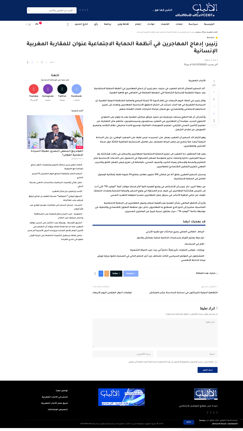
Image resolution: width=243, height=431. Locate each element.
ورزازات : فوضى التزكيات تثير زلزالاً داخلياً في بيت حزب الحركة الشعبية (167, 250)
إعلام (79, 147)
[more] (67, 24)
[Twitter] (85, 10)
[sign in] (46, 24)
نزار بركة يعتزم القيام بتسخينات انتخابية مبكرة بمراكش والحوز (170, 238)
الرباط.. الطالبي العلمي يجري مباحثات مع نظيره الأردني (175, 232)
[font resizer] (37, 24)
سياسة (211, 38)
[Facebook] (87, 10)
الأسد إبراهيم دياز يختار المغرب (67, 191)
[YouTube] (82, 10)
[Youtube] (33, 92)
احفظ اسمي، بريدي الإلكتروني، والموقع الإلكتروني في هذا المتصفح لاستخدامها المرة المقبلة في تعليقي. (171, 365)
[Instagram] (80, 10)
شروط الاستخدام (217, 424)
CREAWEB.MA (85, 427)
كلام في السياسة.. (194, 244)
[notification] (42, 24)
